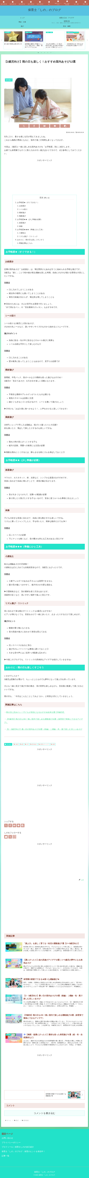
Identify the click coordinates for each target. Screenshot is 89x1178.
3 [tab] (45, 53)
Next (87, 40)
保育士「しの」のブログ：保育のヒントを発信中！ (23, 1151)
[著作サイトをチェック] (6, 837)
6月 (26, 744)
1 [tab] (38, 53)
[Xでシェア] (24, 126)
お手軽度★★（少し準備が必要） (29, 219)
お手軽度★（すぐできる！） (28, 202)
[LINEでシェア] (55, 126)
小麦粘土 (22, 233)
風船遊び (22, 216)
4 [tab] (48, 53)
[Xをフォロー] (10, 837)
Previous (2, 40)
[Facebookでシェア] (34, 126)
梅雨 (53, 744)
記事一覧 (5, 1156)
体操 (20, 226)
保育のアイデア (44, 744)
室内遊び (8, 744)
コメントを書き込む (44, 1113)
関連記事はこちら (26, 243)
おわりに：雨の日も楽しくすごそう (30, 240)
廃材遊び (22, 213)
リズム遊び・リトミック (28, 236)
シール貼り (23, 209)
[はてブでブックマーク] (44, 126)
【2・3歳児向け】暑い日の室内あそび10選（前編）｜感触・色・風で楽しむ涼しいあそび (44, 729)
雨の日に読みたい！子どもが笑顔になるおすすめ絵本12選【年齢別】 (35, 712)
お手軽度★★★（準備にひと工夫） (30, 229)
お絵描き (22, 206)
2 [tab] (41, 53)
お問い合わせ (7, 1138)
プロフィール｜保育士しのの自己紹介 (18, 1147)
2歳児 (16, 744)
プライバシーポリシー (11, 1142)
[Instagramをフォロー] (14, 837)
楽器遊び (22, 223)
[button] (65, 126)
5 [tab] (51, 53)
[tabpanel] (13, 40)
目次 (41, 198)
